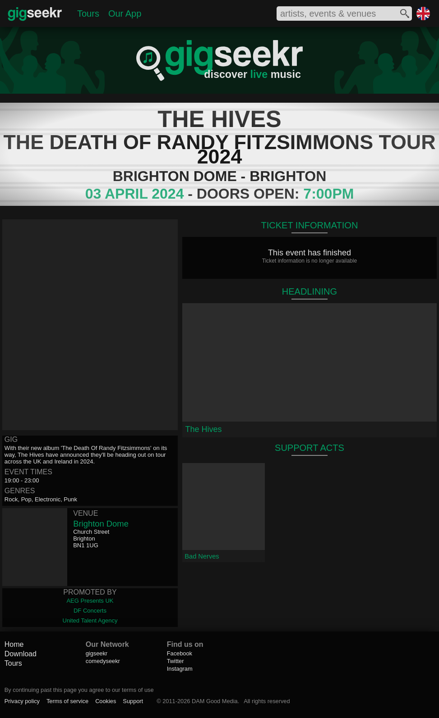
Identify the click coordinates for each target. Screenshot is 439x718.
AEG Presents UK (89, 600)
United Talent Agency (90, 620)
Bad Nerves (202, 556)
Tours (88, 13)
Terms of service (67, 701)
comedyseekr (103, 661)
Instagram (180, 668)
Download (21, 654)
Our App (124, 13)
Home (14, 644)
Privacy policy (22, 701)
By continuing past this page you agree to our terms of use (79, 689)
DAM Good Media (215, 701)
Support (133, 701)
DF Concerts (90, 610)
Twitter (175, 661)
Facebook (179, 653)
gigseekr (96, 653)
